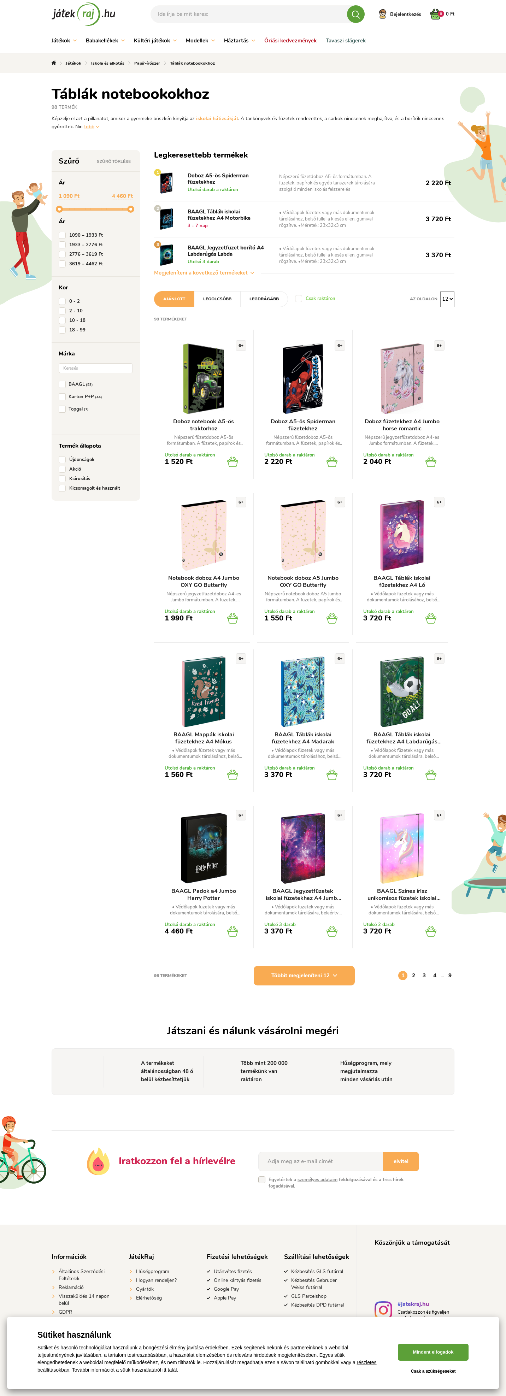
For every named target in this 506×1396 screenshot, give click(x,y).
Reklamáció (71, 1287)
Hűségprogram (152, 1271)
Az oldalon (423, 299)
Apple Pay (225, 1298)
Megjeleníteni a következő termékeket (204, 272)
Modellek (200, 40)
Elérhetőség (149, 1298)
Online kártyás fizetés (237, 1280)
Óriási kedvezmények (290, 40)
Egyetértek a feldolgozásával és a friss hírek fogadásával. (336, 1183)
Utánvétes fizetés (233, 1271)
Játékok (64, 40)
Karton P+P (81, 397)
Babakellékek (105, 40)
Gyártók (145, 1289)
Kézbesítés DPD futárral (317, 1305)
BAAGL (77, 384)
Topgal (75, 409)
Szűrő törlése (114, 161)
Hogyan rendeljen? (156, 1280)
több (89, 126)
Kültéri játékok (155, 40)
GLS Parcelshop (308, 1296)
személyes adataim (317, 1180)
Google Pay (226, 1289)
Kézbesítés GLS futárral (317, 1271)
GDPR (65, 1312)
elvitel (401, 1161)
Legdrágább (264, 299)
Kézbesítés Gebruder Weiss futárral (314, 1284)
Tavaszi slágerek (346, 40)
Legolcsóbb (217, 299)
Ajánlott (174, 299)
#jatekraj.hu (413, 1305)
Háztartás (239, 40)
